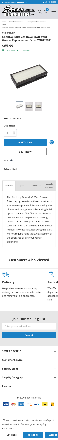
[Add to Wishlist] (52, 142)
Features (9, 186)
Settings (12, 434)
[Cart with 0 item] (45, 11)
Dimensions (35, 186)
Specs (22, 186)
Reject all (32, 434)
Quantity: (9, 125)
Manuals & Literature (49, 186)
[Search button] (40, 11)
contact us (14, 50)
